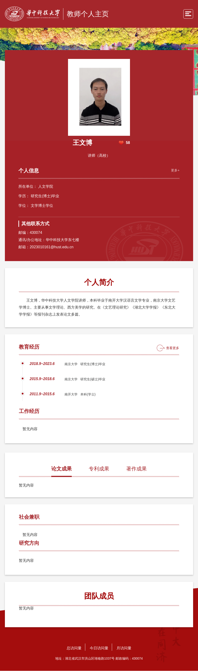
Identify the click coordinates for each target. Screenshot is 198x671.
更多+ (175, 170)
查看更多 (172, 348)
